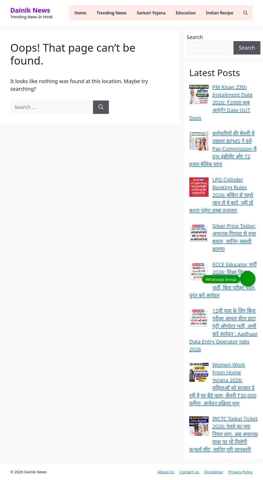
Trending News (111, 13)
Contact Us (189, 471)
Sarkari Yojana (151, 13)
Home (80, 13)
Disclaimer (213, 471)
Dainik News (30, 10)
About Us (166, 471)
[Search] (101, 107)
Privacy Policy (240, 471)
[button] (245, 13)
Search (195, 37)
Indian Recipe (219, 13)
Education (186, 13)
